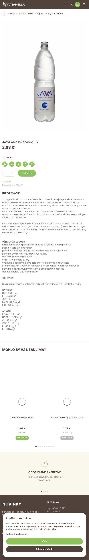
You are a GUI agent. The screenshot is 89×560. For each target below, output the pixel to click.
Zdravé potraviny (26, 13)
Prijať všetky (45, 541)
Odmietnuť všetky (44, 549)
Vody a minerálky (54, 13)
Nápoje (40, 13)
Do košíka (27, 173)
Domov (11, 13)
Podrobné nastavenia (16, 534)
